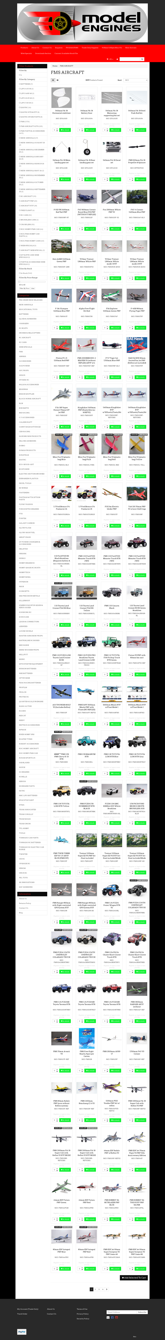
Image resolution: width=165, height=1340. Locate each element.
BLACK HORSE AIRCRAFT (30, 399)
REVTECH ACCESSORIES (29, 725)
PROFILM (23, 687)
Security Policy (83, 1319)
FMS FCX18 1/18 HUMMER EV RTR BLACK (87, 806)
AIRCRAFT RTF (29, 206)
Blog (21, 913)
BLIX (21, 403)
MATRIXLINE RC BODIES (29, 640)
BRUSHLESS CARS (29, 220)
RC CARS (26, 215)
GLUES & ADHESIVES (27, 319)
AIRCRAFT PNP (29, 201)
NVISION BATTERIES (27, 669)
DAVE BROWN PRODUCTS (30, 436)
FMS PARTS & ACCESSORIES (32, 132)
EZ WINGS (23, 488)
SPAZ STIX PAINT (26, 800)
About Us (35, 48)
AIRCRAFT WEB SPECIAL (33, 250)
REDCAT (22, 716)
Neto (134, 1336)
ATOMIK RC (24, 380)
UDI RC (22, 859)
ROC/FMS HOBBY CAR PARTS (29, 235)
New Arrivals (130, 48)
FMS (25, 121)
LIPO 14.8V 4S (27, 93)
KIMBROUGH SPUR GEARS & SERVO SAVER (31, 606)
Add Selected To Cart (134, 1278)
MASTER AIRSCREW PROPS (31, 636)
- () (110, 59)
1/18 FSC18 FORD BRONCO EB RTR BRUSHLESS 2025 (136, 806)
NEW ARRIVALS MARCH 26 (31, 165)
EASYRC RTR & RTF (30, 112)
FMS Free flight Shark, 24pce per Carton (87, 1053)
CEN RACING (24, 431)
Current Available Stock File (66, 53)
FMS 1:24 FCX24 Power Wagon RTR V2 (111, 905)
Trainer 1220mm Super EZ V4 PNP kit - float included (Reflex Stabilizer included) (86, 858)
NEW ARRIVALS (29, 138)
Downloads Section (43, 53)
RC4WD (22, 711)
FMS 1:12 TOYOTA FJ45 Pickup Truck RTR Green (112, 657)
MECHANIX (24, 645)
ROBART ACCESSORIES (29, 744)
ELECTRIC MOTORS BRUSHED (31, 474)
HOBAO (22, 558)
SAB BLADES (24, 763)
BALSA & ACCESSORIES (29, 384)
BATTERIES (27, 84)
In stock (65, 130)
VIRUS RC (23, 873)
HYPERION (23, 582)
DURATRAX (24, 455)
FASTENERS (24, 493)
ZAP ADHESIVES (26, 887)
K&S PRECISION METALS (29, 596)
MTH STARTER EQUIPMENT (31, 664)
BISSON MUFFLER (26, 394)
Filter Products (26, 66)
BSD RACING (24, 413)
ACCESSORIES (25, 361)
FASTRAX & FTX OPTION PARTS (29, 498)
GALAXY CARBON (27, 523)
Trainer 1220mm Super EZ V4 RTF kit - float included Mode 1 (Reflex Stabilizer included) (137, 858)
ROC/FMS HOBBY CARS (32, 241)
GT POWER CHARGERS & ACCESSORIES (29, 543)
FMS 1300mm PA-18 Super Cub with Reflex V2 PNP (137, 1103)
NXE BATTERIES (26, 673)
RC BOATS (23, 328)
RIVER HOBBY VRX (26, 734)
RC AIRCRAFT (28, 196)
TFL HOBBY (24, 828)
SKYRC (22, 791)
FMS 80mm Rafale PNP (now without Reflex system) (61, 1103)
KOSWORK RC (25, 612)
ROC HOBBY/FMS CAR (32, 229)
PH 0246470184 (72, 48)
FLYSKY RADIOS (26, 504)
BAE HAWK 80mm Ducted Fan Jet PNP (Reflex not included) (137, 360)
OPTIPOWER (24, 678)
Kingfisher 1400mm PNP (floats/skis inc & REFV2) (87, 410)
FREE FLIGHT (27, 210)
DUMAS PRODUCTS (27, 450)
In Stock (26, 273)
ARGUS (22, 375)
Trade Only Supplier (90, 48)
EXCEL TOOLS (25, 483)
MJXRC (22, 659)
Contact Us (47, 48)
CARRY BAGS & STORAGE (30, 427)
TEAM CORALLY (26, 814)
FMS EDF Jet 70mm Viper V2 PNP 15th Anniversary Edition (137, 1153)
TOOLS (22, 833)
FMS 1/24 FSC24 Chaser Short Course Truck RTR (112, 954)
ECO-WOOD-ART (26, 464)
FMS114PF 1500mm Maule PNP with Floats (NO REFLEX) (86, 707)
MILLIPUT (23, 654)
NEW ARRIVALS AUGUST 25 (32, 144)
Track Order (22, 1314)
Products (24, 48)
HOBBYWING (24, 577)
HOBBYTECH (24, 572)
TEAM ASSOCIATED (27, 809)
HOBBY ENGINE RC (27, 563)
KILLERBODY (24, 600)
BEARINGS (23, 389)
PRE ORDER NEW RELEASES (31, 300)
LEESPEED (23, 626)
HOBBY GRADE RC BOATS (29, 568)
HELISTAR (23, 549)
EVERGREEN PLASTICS (28, 478)
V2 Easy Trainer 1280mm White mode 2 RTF (137, 261)
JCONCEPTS (24, 591)
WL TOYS (23, 878)
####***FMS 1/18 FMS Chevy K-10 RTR (61, 756)
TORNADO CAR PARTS (28, 838)
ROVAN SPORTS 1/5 (27, 758)
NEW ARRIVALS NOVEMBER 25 (32, 176)
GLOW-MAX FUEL (27, 532)
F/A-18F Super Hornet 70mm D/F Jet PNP (62, 410)
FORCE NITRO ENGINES (29, 509)
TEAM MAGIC (25, 819)
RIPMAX (22, 730)
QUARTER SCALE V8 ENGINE (31, 701)
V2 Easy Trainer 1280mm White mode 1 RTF (112, 261)
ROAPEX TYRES (25, 739)
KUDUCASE (24, 617)
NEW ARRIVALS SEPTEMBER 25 (32, 190)
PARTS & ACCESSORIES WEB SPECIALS (32, 263)
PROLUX (22, 692)
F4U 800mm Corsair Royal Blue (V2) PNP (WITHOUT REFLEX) (86, 212)
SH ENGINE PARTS (27, 786)
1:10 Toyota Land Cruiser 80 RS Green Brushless (137, 608)
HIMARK (22, 553)
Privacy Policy (83, 1314)
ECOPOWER (24, 469)
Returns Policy (25, 903)
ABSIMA (22, 356)
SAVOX (22, 767)
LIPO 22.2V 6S (27, 98)
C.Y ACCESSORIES (26, 417)
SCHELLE (23, 777)
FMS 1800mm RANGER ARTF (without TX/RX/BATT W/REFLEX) (137, 1007)
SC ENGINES (24, 772)
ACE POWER (24, 366)
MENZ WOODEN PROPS (29, 650)
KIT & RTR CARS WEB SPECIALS (29, 256)
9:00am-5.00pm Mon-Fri (112, 48)
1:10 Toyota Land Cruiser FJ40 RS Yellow (87, 608)
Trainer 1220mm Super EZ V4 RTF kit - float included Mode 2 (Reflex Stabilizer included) (112, 858)
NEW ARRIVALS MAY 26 (32, 171)
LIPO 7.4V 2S (27, 103)
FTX (21, 514)
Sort (120, 80)
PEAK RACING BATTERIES (30, 683)
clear (32, 288)
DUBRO (22, 446)
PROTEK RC (24, 697)
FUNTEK (22, 518)
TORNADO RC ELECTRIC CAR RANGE (31, 848)
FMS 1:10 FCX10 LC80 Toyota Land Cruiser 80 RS (61, 657)
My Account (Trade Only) (27, 1309)
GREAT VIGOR (25, 537)
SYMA (21, 805)
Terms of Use (82, 1309)
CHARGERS (24, 323)
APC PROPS (24, 370)
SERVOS (22, 781)
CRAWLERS (27, 224)
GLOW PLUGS (25, 528)
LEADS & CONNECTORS (29, 622)
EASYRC (26, 107)
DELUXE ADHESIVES (27, 441)
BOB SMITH (24, 408)
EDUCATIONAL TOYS (28, 309)
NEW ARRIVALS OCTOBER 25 (31, 183)
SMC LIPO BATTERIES (28, 795)
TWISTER (23, 854)
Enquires (58, 48)
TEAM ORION (25, 824)
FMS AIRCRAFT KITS (32, 126)
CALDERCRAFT (25, 422)
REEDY (22, 720)
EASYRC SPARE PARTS (31, 117)
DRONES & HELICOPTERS (29, 333)
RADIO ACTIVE (25, 706)
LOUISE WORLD (26, 631)
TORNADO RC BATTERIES (30, 842)
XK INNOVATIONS (26, 882)
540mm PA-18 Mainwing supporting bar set (112, 113)
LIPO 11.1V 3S (27, 89)
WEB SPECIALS (28, 245)
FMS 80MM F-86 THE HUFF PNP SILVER (137, 1202)
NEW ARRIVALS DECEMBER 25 (31, 151)
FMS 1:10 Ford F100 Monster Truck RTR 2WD (86, 558)
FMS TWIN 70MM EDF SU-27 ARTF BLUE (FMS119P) (61, 855)
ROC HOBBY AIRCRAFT (29, 748)
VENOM (22, 868)
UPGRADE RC (24, 863)
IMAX (21, 586)
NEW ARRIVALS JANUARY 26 (31, 158)
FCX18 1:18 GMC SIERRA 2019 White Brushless (112, 806)
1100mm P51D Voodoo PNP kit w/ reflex (112, 1103)
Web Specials (26, 53)
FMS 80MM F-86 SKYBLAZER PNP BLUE (111, 1202)
